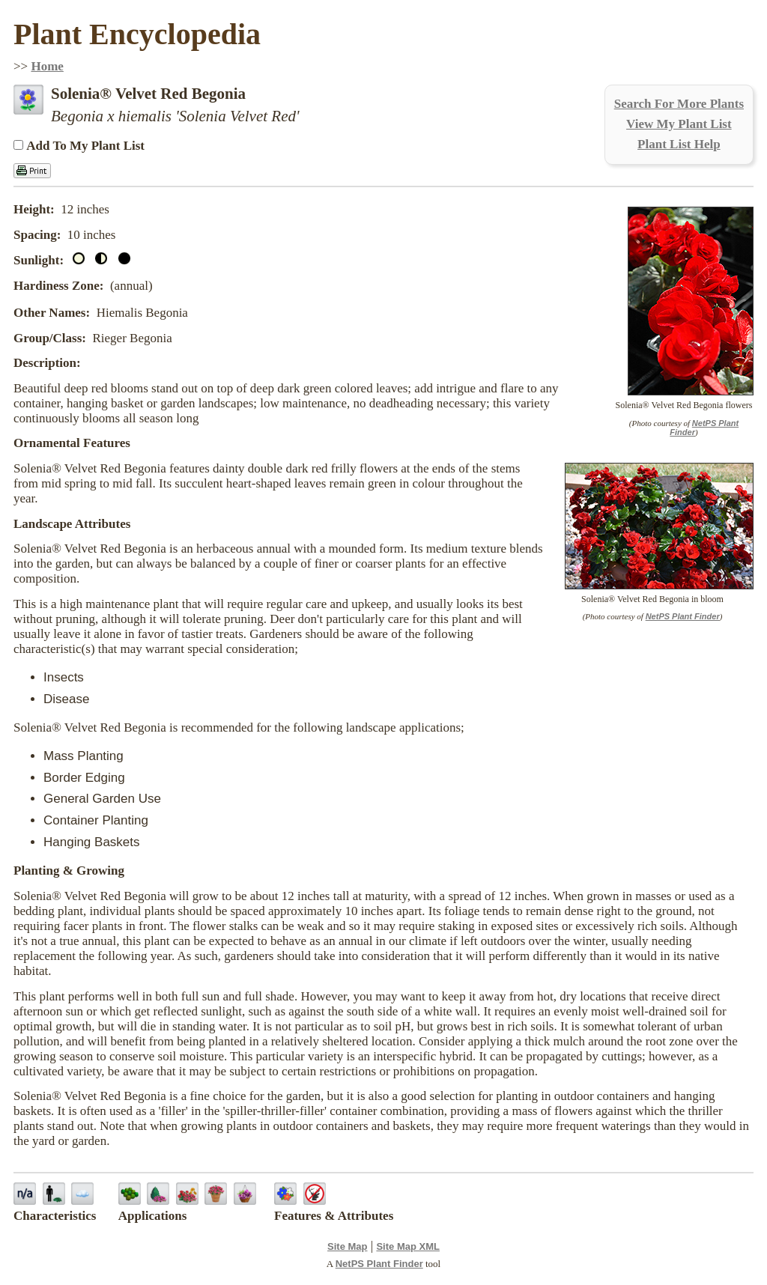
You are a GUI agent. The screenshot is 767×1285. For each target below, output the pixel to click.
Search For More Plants (679, 104)
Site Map (347, 1246)
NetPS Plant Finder (683, 616)
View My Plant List (679, 124)
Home (47, 66)
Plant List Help (679, 144)
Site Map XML (408, 1246)
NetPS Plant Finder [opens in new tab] (379, 1263)
